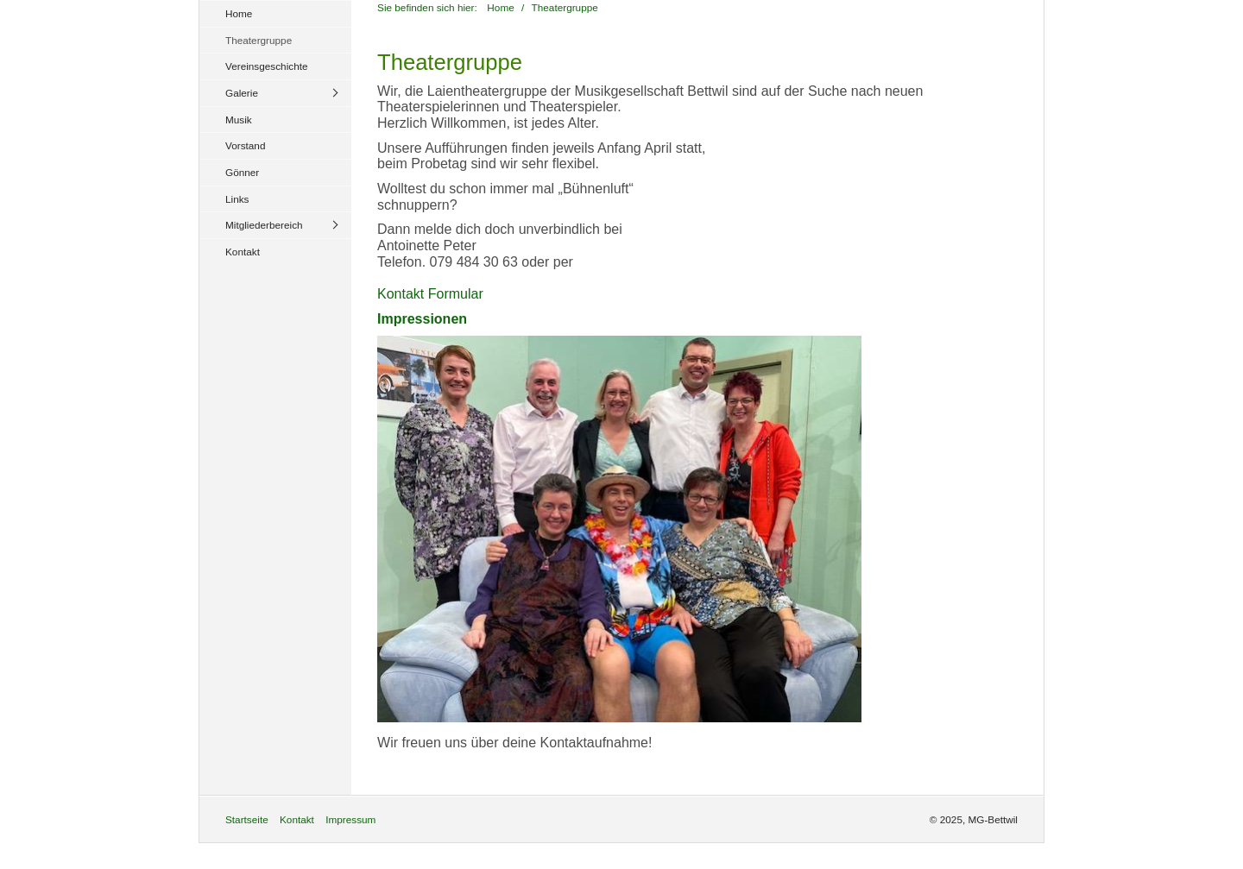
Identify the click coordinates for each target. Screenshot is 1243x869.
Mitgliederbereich (264, 224)
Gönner (242, 172)
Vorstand (245, 145)
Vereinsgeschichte (266, 66)
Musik (238, 119)
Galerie (241, 92)
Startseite (246, 819)
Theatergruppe (258, 40)
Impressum (350, 819)
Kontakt (242, 251)
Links (237, 199)
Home (238, 13)
